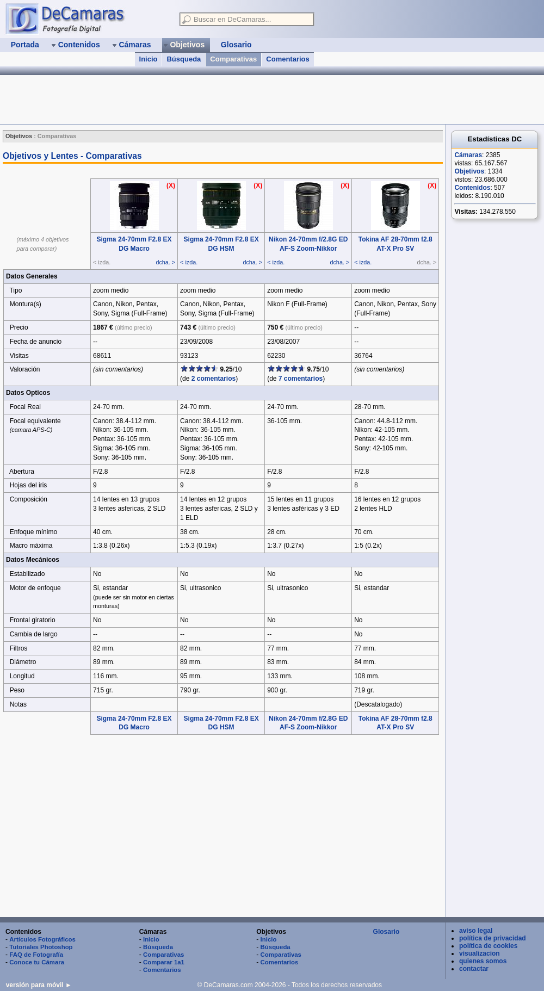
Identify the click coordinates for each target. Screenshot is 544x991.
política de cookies (488, 946)
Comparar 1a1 (163, 962)
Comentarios (287, 59)
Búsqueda (183, 59)
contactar (474, 969)
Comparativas (233, 59)
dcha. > (165, 262)
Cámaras (468, 155)
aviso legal (475, 930)
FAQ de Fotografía (36, 954)
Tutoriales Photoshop (40, 947)
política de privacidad (492, 938)
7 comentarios (301, 378)
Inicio (148, 59)
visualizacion (479, 953)
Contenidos (472, 187)
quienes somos (482, 961)
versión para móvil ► (39, 985)
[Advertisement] (198, 99)
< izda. (188, 262)
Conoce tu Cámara (36, 962)
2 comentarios (213, 378)
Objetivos (469, 171)
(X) (170, 185)
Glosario (386, 932)
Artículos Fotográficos (42, 939)
